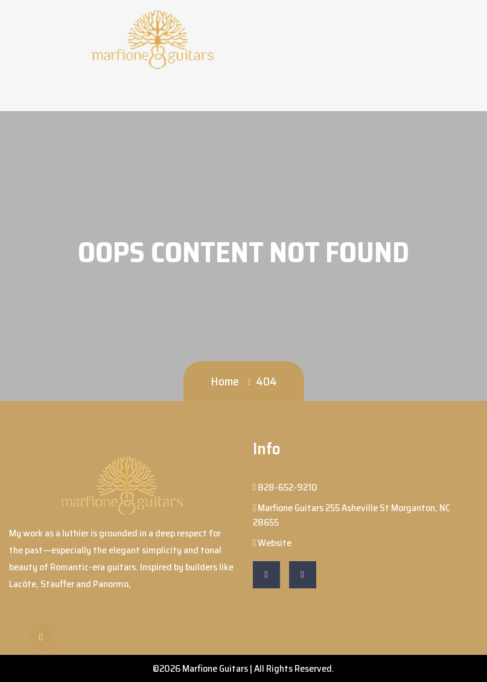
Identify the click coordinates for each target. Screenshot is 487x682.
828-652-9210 (285, 487)
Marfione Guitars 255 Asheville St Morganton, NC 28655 (352, 515)
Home (225, 381)
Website (272, 542)
